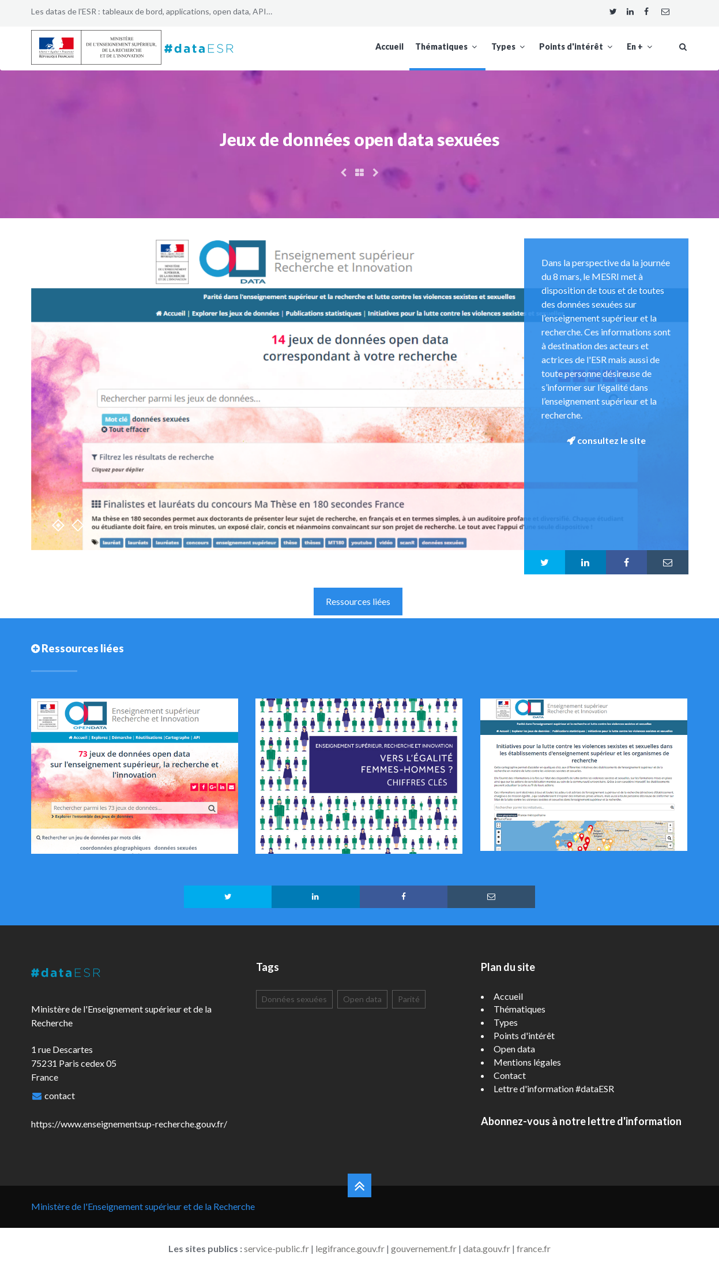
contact (59, 1095)
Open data (362, 999)
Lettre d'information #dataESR (554, 1088)
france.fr (534, 1248)
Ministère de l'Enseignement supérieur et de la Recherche (143, 1206)
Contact (510, 1075)
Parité (409, 999)
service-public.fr (276, 1248)
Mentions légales (527, 1061)
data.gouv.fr (486, 1248)
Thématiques (447, 46)
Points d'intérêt (577, 46)
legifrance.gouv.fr (350, 1248)
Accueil (389, 46)
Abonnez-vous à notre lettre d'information (581, 1121)
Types (509, 46)
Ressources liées (358, 601)
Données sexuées (294, 999)
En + (641, 46)
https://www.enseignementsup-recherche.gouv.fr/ (129, 1123)
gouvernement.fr (424, 1248)
